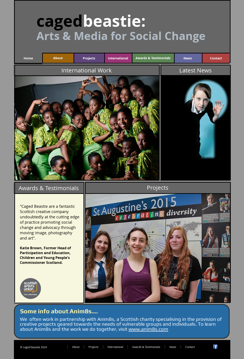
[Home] (28, 58)
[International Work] (86, 70)
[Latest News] (195, 70)
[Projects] (89, 58)
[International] (118, 58)
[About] (58, 58)
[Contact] (216, 58)
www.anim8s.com (148, 329)
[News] (188, 58)
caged (59, 21)
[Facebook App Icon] (215, 346)
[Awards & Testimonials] (153, 58)
